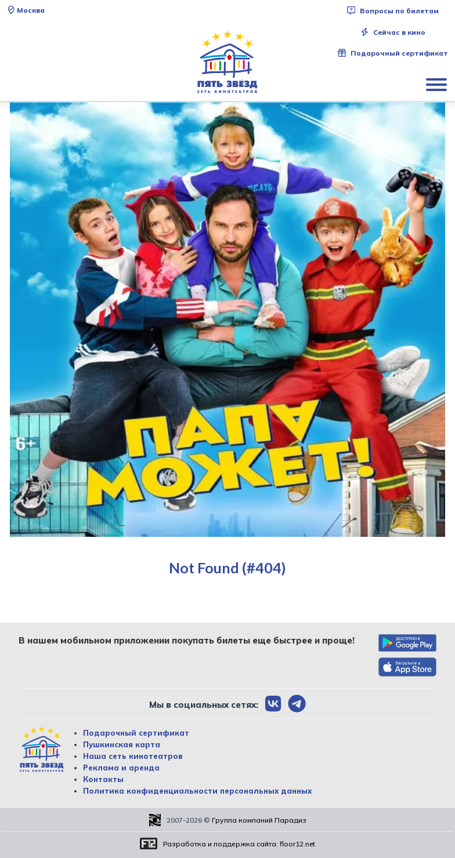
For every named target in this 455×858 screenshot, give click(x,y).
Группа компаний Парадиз (259, 820)
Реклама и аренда (121, 767)
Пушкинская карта (121, 744)
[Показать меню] (437, 84)
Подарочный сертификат (393, 53)
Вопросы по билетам (393, 10)
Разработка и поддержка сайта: (239, 843)
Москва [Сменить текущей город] (26, 10)
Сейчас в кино (392, 32)
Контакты (103, 779)
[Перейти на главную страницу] (227, 62)
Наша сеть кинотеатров (133, 756)
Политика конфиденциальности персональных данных (197, 790)
